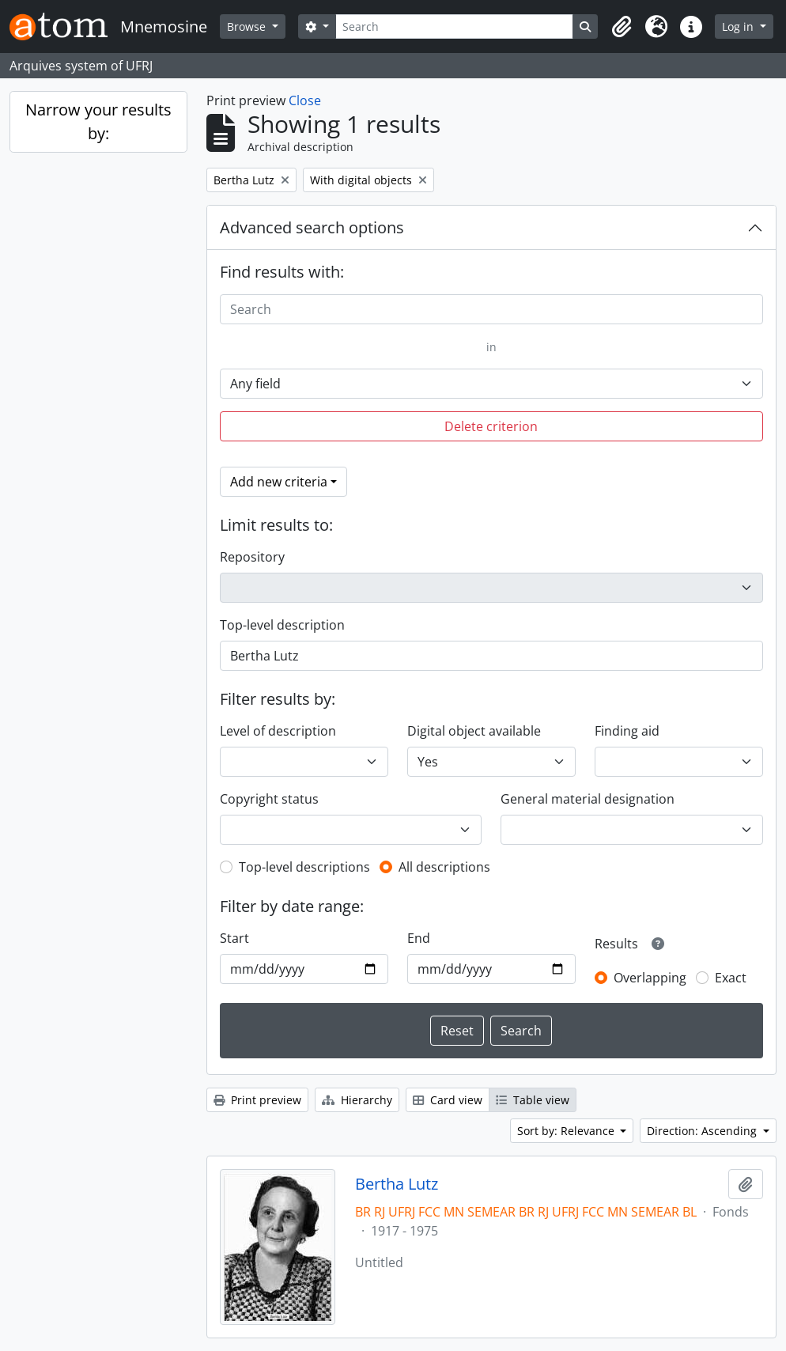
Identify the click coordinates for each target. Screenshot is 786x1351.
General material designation (588, 799)
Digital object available (474, 731)
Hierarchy (357, 1099)
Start (234, 938)
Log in (739, 26)
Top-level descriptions (304, 867)
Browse (248, 26)
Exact (730, 977)
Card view (447, 1099)
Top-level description (282, 625)
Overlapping (650, 977)
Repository (252, 557)
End (418, 938)
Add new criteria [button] (278, 481)
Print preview (257, 1099)
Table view (532, 1099)
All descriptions (444, 867)
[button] (621, 26)
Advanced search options (312, 227)
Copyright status (269, 799)
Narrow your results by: (98, 121)
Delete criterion (491, 426)
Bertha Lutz (396, 1184)
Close (305, 100)
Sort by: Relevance (567, 1130)
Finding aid (627, 731)
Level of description (278, 731)
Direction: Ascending (703, 1130)
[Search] (454, 26)
